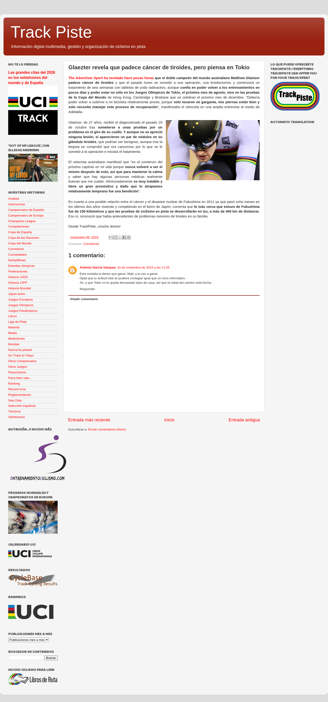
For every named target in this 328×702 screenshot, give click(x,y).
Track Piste (51, 32)
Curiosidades (17, 254)
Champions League (22, 221)
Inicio (169, 419)
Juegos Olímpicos (20, 305)
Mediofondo (16, 338)
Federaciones (17, 271)
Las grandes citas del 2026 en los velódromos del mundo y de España (31, 77)
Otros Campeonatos (22, 361)
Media (12, 333)
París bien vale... (20, 378)
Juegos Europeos (20, 299)
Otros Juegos (17, 366)
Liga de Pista (17, 321)
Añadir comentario (84, 299)
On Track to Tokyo (21, 355)
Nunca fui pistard (20, 350)
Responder (87, 289)
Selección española (22, 406)
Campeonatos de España (26, 210)
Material (13, 327)
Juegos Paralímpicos (22, 310)
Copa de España (20, 232)
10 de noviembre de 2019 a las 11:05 (143, 267)
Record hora (17, 389)
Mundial (13, 344)
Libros (12, 316)
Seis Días (15, 400)
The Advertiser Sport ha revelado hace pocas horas (111, 78)
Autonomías (16, 204)
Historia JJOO (18, 277)
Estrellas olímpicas (21, 266)
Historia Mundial (19, 288)
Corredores (91, 244)
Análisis (13, 198)
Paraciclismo (17, 372)
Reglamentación (19, 395)
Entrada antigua (244, 419)
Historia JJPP (17, 282)
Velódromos (16, 417)
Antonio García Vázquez (98, 267)
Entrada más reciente (89, 419)
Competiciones (18, 226)
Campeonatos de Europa (25, 215)
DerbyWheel (17, 260)
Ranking (14, 383)
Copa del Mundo (19, 243)
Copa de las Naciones (23, 237)
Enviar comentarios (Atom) (107, 429)
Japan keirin (16, 294)
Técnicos (14, 411)
